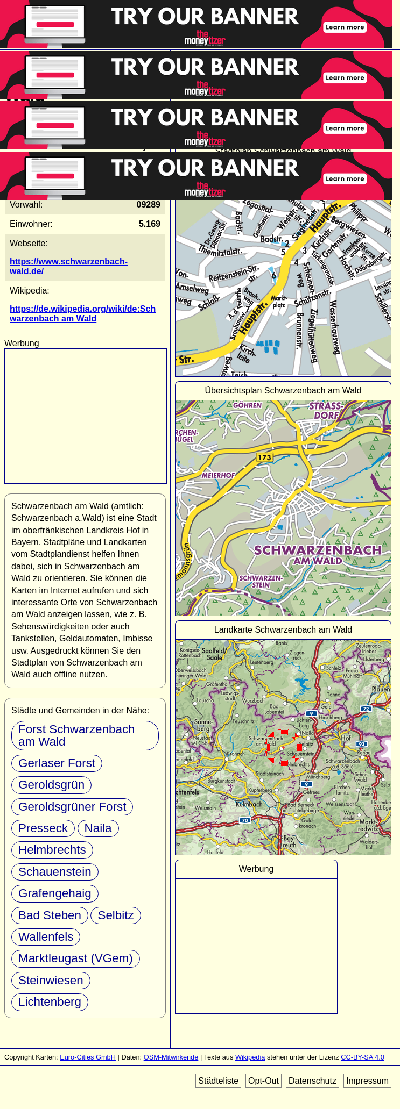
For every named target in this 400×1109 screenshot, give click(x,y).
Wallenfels (45, 936)
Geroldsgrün (51, 784)
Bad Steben (49, 915)
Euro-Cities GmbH (88, 1057)
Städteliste (218, 1080)
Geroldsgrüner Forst (72, 806)
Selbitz (115, 915)
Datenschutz (312, 1080)
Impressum (367, 1080)
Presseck (43, 828)
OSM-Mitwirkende (171, 1057)
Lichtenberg (49, 1001)
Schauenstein (55, 871)
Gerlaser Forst (56, 763)
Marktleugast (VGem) (75, 958)
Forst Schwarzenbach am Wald (76, 735)
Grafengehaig (55, 893)
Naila (98, 828)
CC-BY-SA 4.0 (362, 1057)
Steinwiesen (50, 980)
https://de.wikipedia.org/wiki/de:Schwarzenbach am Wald (83, 313)
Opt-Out (263, 1080)
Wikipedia (250, 1057)
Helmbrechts (52, 849)
